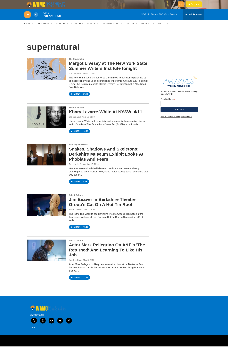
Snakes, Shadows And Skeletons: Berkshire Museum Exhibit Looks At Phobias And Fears (106, 160)
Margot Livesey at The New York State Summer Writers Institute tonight (108, 72)
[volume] (36, 21)
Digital (130, 30)
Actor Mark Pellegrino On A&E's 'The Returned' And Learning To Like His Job (107, 256)
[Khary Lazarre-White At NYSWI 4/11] (46, 124)
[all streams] (193, 21)
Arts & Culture (76, 201)
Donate (196, 7)
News (27, 30)
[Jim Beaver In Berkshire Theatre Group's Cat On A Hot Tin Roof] (46, 211)
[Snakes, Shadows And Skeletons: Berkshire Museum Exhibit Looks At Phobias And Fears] (46, 161)
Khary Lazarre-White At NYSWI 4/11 (105, 118)
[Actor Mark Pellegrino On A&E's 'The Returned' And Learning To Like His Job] (46, 257)
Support (146, 30)
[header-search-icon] (182, 8)
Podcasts (62, 30)
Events (91, 30)
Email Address (168, 105)
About (162, 30)
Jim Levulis (74, 171)
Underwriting (111, 30)
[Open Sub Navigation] (33, 30)
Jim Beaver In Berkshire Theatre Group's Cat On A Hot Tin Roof (102, 208)
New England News (78, 151)
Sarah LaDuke (75, 216)
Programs (43, 30)
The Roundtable (76, 65)
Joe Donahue (75, 80)
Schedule (77, 30)
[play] (27, 21)
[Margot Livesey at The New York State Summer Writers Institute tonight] (46, 75)
